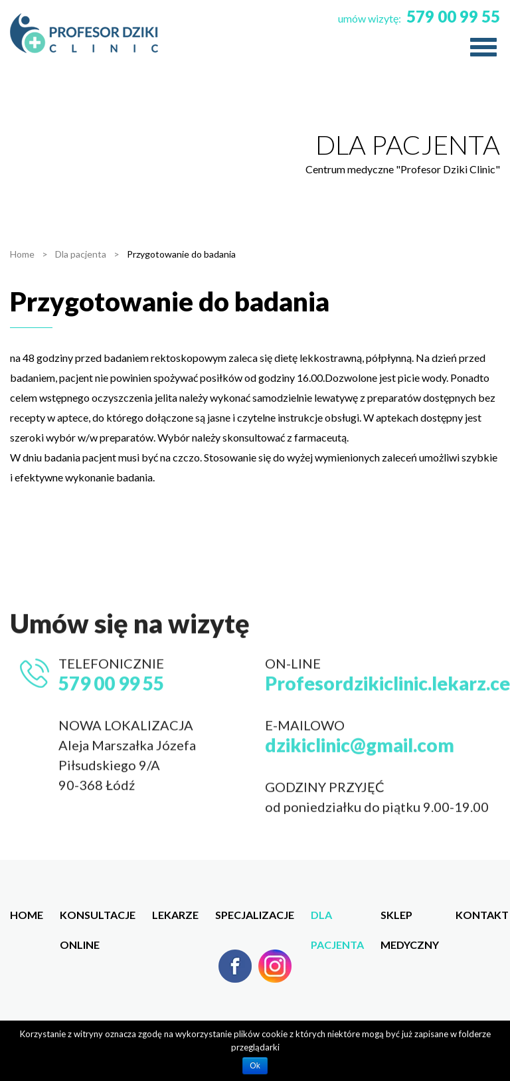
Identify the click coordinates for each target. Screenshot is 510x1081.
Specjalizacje (254, 914)
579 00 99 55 (453, 16)
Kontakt (482, 914)
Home (26, 914)
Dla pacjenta (337, 919)
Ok (255, 1065)
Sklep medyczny (410, 919)
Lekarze (175, 914)
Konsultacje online (97, 919)
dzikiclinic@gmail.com (359, 778)
